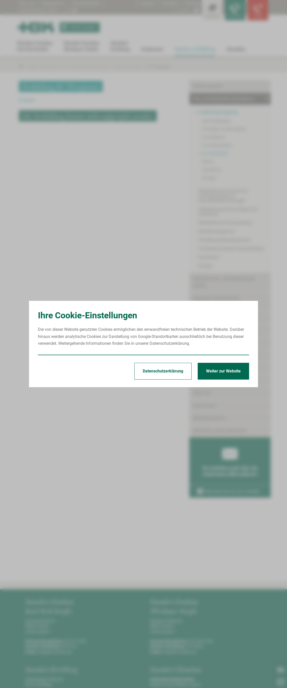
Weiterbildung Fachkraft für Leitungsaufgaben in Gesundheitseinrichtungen (223, 196)
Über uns (27, 3)
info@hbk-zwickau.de (54, 652)
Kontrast (193, 3)
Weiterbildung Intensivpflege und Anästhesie (227, 211)
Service (207, 162)
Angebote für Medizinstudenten (221, 342)
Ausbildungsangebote (212, 330)
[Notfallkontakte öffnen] (258, 10)
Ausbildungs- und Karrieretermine (223, 317)
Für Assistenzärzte (217, 145)
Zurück (27, 100)
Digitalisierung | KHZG (39, 10)
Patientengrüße (85, 3)
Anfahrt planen (38, 632)
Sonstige (209, 178)
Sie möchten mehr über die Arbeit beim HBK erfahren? (230, 461)
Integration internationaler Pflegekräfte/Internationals (217, 301)
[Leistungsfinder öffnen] (212, 10)
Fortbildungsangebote (127, 66)
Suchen (144, 3)
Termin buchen (78, 27)
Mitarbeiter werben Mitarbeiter (220, 430)
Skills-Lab (202, 392)
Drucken (170, 3)
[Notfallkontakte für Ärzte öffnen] (235, 10)
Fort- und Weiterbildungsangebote (84, 66)
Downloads (208, 257)
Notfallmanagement (216, 231)
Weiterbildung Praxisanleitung (225, 222)
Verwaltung (211, 170)
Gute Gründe (204, 405)
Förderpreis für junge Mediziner (221, 380)
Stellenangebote (207, 86)
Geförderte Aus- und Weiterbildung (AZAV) (223, 282)
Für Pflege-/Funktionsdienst (224, 129)
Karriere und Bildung (41, 66)
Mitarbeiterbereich (209, 418)
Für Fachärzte (213, 137)
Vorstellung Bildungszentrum (224, 240)
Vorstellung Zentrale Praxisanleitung (231, 248)
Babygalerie (53, 3)
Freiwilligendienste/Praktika (218, 368)
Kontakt (205, 265)
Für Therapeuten (159, 66)
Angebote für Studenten (214, 355)
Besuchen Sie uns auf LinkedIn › (229, 491)
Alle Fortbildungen (216, 121)
